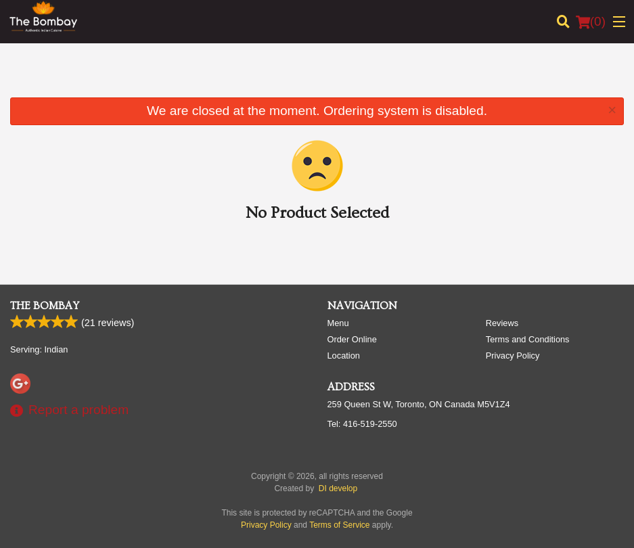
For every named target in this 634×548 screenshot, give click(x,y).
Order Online (352, 339)
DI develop (338, 488)
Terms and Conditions (528, 339)
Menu (338, 323)
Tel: (362, 424)
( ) (591, 22)
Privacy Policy (513, 355)
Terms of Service (339, 525)
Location (343, 355)
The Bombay (44, 306)
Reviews (502, 323)
